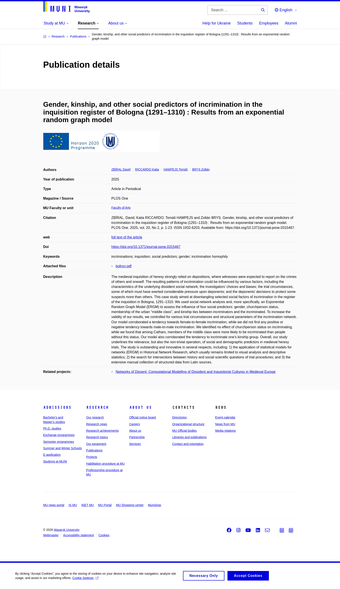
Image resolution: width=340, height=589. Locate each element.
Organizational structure (188, 424)
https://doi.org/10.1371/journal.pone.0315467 (145, 247)
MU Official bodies (184, 430)
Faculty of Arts (121, 207)
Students (245, 23)
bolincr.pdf (124, 266)
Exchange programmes (59, 435)
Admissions (57, 407)
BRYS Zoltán (201, 169)
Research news (96, 424)
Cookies (104, 535)
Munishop (154, 505)
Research (97, 407)
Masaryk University (66, 530)
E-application (52, 454)
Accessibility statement (78, 535)
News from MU (225, 424)
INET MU (87, 505)
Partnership (137, 437)
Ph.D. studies (52, 428)
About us (140, 407)
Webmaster (51, 535)
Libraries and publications (189, 437)
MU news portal (53, 505)
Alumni (291, 23)
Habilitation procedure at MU (105, 463)
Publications (94, 450)
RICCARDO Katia (147, 169)
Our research (95, 417)
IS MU (73, 505)
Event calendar (225, 417)
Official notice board (142, 417)
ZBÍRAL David (121, 169)
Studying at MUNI (55, 461)
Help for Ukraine (217, 23)
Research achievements (102, 430)
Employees (268, 23)
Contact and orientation (188, 444)
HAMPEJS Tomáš (175, 169)
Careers (134, 424)
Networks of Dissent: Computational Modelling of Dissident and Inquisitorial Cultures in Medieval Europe (196, 372)
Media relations (225, 430)
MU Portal (104, 505)
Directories (179, 417)
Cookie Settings (85, 579)
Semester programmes (58, 441)
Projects (91, 457)
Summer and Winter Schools (62, 448)
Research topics (97, 437)
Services (135, 444)
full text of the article (126, 237)
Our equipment (96, 444)
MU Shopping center (130, 505)
